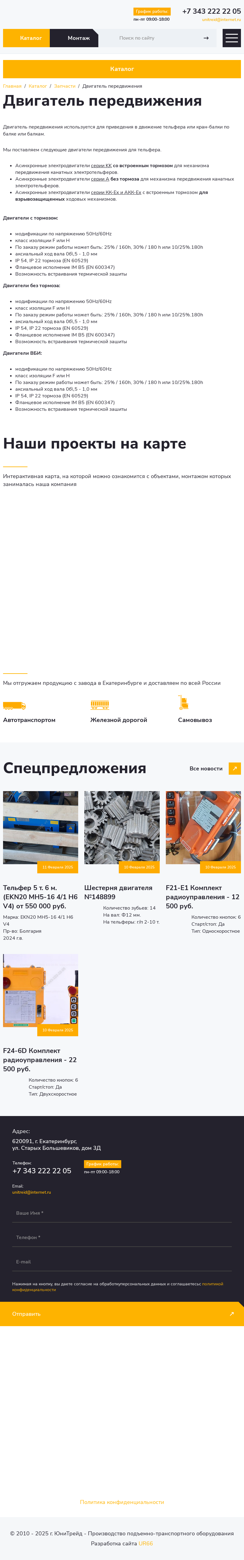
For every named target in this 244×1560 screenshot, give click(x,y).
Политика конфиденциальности (122, 1502)
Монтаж (79, 38)
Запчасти (64, 86)
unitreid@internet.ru (221, 20)
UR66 (146, 1543)
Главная (12, 86)
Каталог (31, 38)
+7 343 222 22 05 (211, 11)
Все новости (206, 768)
